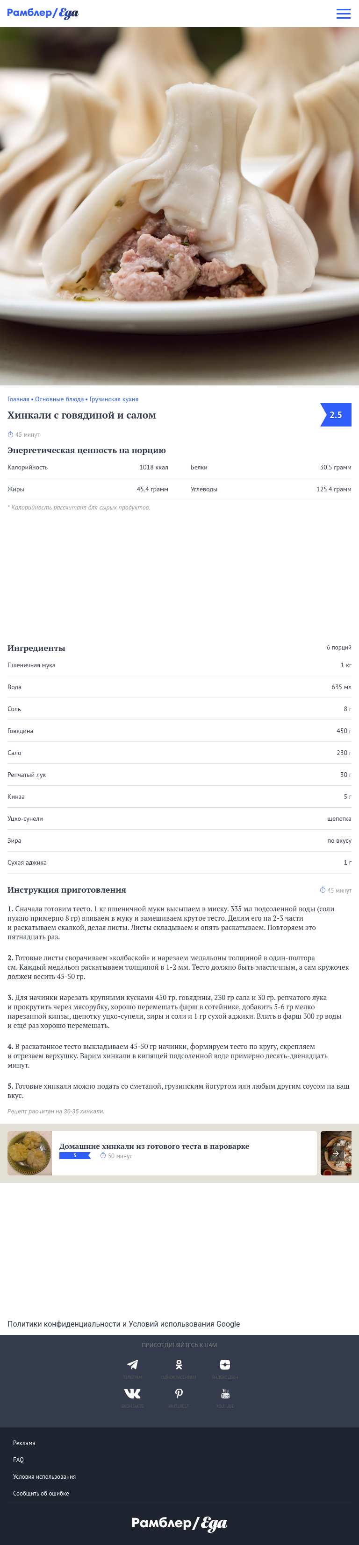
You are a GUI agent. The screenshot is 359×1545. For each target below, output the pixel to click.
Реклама (24, 1443)
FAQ (18, 1460)
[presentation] (336, 1153)
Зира (14, 840)
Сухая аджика (27, 862)
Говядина (20, 730)
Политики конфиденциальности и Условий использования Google (123, 1324)
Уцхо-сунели (25, 818)
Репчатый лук (26, 774)
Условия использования (44, 1477)
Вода (14, 687)
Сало (14, 752)
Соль (14, 709)
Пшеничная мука (31, 665)
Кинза (16, 796)
